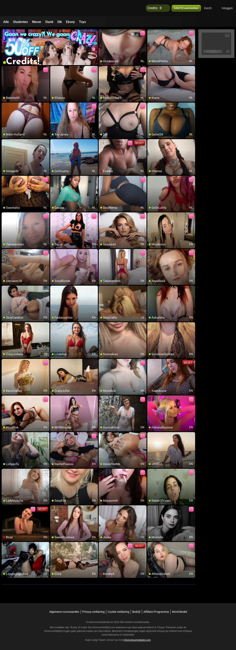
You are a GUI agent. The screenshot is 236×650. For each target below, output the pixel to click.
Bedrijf (136, 611)
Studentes (20, 22)
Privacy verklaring (93, 611)
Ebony (70, 22)
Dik (59, 22)
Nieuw (36, 22)
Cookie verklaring (118, 611)
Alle (6, 22)
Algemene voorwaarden (64, 611)
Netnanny (114, 634)
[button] (210, 8)
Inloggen (227, 8)
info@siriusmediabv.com (137, 640)
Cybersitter (128, 634)
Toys (82, 22)
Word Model (179, 611)
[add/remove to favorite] (102, 32)
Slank (49, 22)
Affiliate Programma (156, 611)
